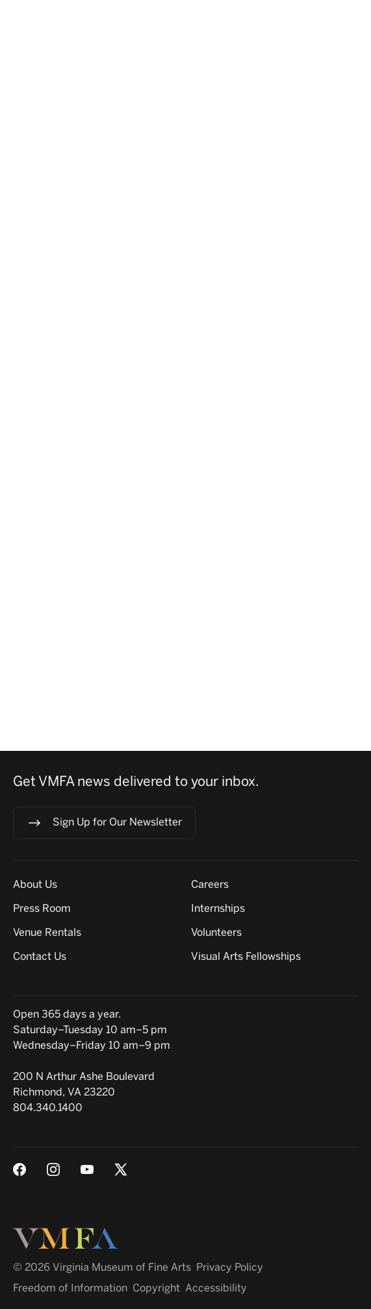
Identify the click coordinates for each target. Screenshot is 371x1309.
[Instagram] (53, 1169)
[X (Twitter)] (120, 1169)
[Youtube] (87, 1169)
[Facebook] (19, 1169)
